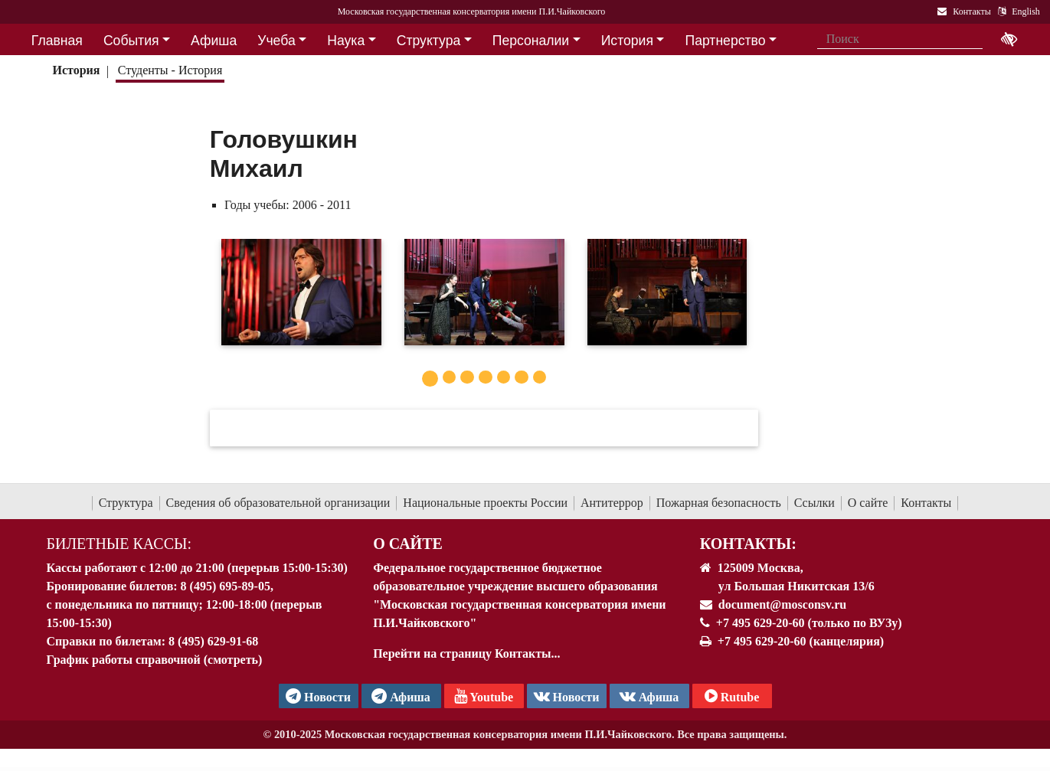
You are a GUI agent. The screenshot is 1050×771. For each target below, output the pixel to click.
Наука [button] (346, 40)
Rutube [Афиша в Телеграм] (732, 696)
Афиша (649, 696)
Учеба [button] (276, 40)
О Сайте (408, 543)
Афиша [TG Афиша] (400, 696)
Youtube (483, 696)
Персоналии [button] (530, 40)
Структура (126, 502)
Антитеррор (612, 502)
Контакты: (748, 543)
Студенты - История (170, 70)
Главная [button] (57, 40)
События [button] (131, 40)
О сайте (868, 502)
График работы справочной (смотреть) (155, 659)
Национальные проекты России (485, 502)
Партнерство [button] (725, 40)
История (76, 70)
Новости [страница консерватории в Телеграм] (318, 696)
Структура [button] (428, 40)
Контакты (926, 502)
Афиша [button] (214, 40)
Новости (567, 696)
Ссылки (814, 502)
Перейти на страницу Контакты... (466, 653)
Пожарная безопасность (718, 502)
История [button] (627, 40)
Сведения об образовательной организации (278, 502)
